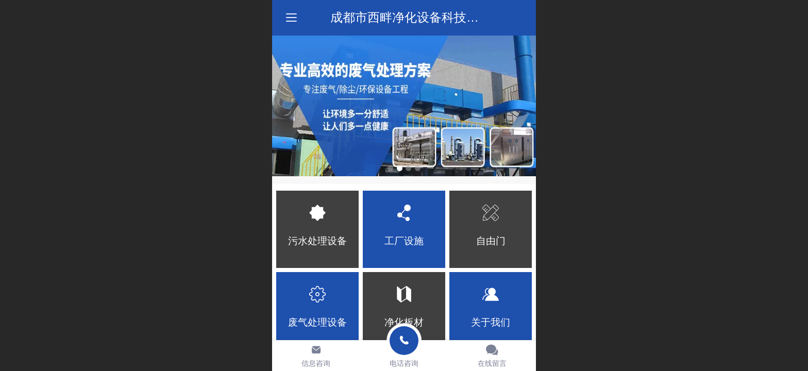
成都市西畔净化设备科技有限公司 (423, 17)
